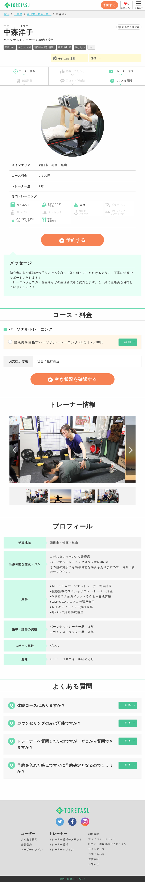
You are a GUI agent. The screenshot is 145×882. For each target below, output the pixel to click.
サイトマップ (96, 849)
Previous (14, 450)
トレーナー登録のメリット (65, 839)
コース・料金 (24, 71)
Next (130, 450)
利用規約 (93, 834)
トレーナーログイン (61, 849)
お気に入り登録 (130, 27)
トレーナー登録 (58, 844)
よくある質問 (121, 81)
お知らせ (93, 864)
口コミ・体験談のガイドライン (107, 844)
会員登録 (26, 844)
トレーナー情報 (121, 71)
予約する (109, 5)
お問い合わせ (96, 854)
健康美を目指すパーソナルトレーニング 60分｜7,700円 (59, 342)
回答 (126, 706)
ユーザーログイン (32, 849)
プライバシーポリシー (102, 839)
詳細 (126, 342)
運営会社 (93, 859)
